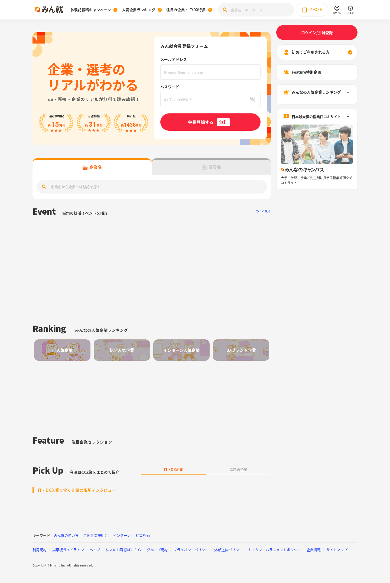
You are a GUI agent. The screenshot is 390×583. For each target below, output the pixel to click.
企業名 (92, 167)
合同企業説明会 (95, 535)
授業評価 (143, 535)
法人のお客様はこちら (123, 549)
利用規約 (39, 549)
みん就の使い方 (66, 535)
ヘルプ (95, 549)
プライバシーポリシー (191, 549)
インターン (122, 535)
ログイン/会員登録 (317, 32)
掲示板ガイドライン (68, 549)
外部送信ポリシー (228, 549)
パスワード (169, 86)
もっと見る (263, 211)
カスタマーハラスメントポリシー (274, 549)
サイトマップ (336, 549)
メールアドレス (173, 59)
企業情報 (314, 549)
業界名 (211, 167)
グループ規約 (157, 549)
